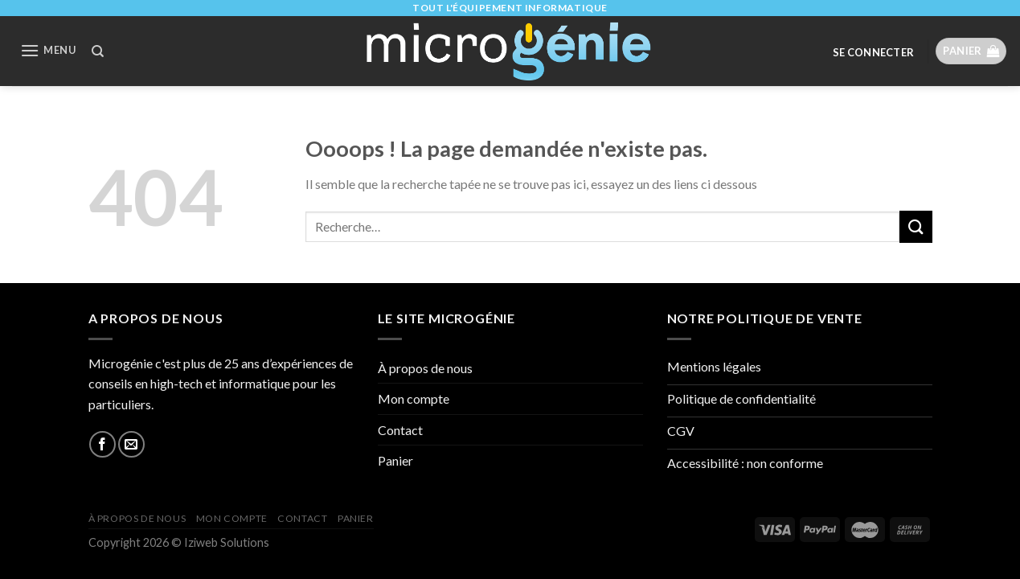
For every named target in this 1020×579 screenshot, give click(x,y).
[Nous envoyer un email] (131, 444)
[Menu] (48, 50)
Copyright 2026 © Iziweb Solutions (178, 542)
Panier (395, 460)
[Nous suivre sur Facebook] (102, 444)
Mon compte (413, 398)
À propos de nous (425, 368)
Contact (400, 429)
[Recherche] (98, 51)
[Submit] (915, 226)
